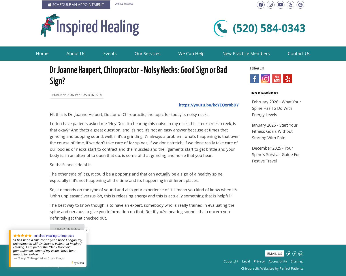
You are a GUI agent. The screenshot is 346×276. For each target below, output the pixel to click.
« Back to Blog (67, 229)
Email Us (274, 253)
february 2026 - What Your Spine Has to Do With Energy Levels (276, 108)
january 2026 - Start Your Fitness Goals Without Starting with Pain (274, 131)
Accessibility (278, 261)
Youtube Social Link (276, 78)
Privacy (259, 261)
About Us (75, 53)
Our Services (147, 53)
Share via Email (300, 253)
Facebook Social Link (254, 78)
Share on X (288, 253)
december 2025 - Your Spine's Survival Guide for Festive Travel (276, 154)
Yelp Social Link (287, 78)
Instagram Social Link (265, 78)
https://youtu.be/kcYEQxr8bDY (209, 105)
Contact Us (299, 53)
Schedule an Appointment (76, 4)
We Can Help (191, 53)
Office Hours (124, 3)
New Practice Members (246, 53)
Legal (246, 261)
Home (42, 53)
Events (110, 53)
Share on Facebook (294, 253)
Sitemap (297, 261)
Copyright (231, 261)
